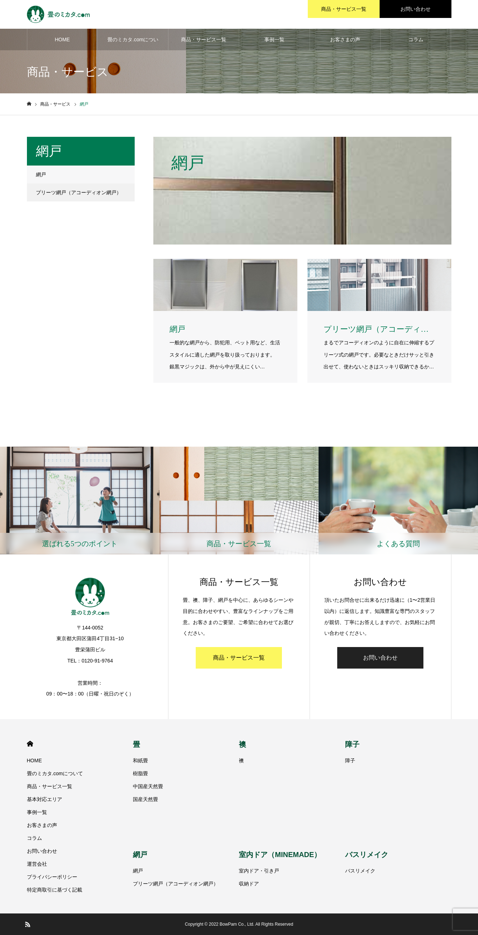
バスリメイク (366, 855)
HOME (62, 39)
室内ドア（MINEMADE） (280, 855)
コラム (415, 39)
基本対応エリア (44, 799)
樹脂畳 (140, 773)
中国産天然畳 (148, 786)
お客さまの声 (345, 39)
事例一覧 (274, 39)
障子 (352, 744)
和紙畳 (140, 760)
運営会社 (37, 864)
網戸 (41, 174)
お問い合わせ (380, 658)
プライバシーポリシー (52, 877)
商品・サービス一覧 (203, 39)
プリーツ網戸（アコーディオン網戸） (78, 192)
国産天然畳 (145, 799)
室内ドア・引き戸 (259, 871)
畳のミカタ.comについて (132, 43)
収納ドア (249, 884)
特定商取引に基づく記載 (54, 890)
